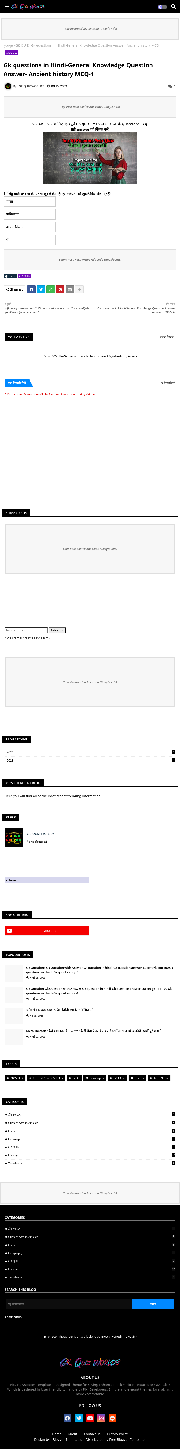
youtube (50, 930)
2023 (91, 760)
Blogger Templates (67, 1439)
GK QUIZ (22, 45)
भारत (9, 201)
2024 (91, 752)
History (139, 1078)
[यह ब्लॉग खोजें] (69, 1304)
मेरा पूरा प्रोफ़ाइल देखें (37, 841)
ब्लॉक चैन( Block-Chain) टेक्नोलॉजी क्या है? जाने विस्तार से (59, 1010)
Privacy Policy (117, 1434)
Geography (96, 1078)
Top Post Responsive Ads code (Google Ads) (90, 107)
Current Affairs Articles (48, 1078)
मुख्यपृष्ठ (8, 45)
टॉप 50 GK (17, 1078)
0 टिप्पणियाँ (168, 383)
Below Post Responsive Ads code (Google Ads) (90, 259)
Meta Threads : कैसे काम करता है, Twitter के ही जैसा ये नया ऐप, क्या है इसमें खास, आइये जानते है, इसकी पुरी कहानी (93, 1031)
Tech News (161, 1078)
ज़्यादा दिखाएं (167, 337)
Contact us (92, 1434)
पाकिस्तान (12, 214)
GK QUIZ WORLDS (41, 833)
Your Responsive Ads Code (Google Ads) (90, 549)
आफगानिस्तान (15, 227)
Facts (76, 1078)
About (72, 1434)
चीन (8, 240)
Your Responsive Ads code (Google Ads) (90, 28)
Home (12, 880)
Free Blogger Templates (127, 1439)
